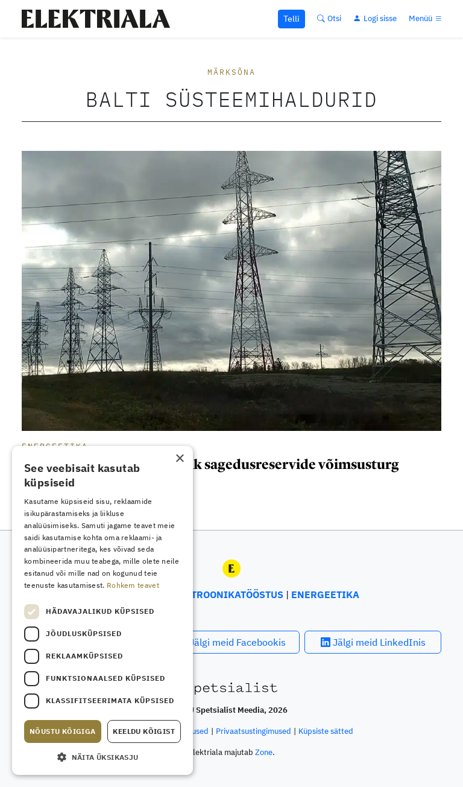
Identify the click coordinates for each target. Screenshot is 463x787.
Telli (291, 18)
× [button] (179, 459)
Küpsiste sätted (325, 731)
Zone (263, 752)
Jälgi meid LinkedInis (373, 642)
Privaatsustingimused (253, 731)
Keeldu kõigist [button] (144, 731)
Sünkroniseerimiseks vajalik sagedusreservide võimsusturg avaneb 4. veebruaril (210, 472)
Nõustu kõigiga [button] (63, 731)
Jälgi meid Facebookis (231, 642)
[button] (102, 757)
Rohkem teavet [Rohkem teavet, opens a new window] (133, 585)
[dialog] (102, 610)
